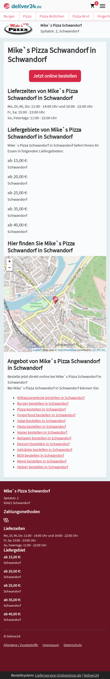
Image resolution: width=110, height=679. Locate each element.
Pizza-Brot (81, 16)
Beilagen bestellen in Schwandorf (44, 438)
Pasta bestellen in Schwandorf (41, 426)
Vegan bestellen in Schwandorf (42, 432)
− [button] (9, 268)
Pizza (27, 16)
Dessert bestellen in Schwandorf (43, 443)
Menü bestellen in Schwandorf (41, 461)
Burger (9, 16)
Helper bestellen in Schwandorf (42, 466)
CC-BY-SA (98, 350)
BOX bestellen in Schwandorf (40, 455)
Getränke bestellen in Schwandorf (44, 449)
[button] (101, 5)
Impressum (51, 645)
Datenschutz (73, 645)
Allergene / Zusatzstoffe (21, 645)
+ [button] (9, 261)
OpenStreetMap (67, 350)
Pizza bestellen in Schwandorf (41, 409)
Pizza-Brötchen (52, 16)
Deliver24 (91, 675)
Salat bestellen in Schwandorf (41, 420)
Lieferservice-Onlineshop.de (58, 675)
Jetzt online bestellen (55, 76)
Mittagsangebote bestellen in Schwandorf (51, 397)
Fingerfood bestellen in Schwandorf (46, 414)
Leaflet (37, 350)
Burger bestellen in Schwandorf (42, 403)
